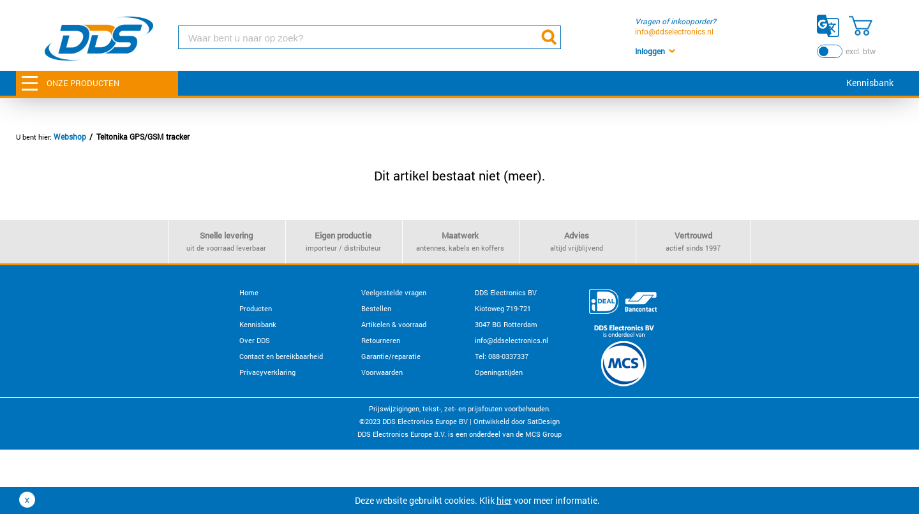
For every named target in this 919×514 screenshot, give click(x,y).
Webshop (70, 136)
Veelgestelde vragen (393, 292)
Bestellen (376, 308)
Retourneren (380, 340)
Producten (255, 308)
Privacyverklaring (267, 372)
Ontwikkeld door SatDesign (517, 421)
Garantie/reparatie (391, 356)
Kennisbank (869, 83)
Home (248, 292)
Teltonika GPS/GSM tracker (143, 136)
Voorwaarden (382, 372)
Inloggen (650, 51)
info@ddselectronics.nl (674, 31)
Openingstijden (499, 372)
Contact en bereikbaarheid (281, 356)
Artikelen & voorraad (393, 324)
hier (504, 500)
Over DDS (254, 340)
